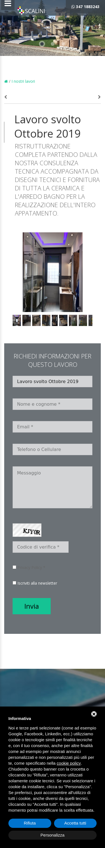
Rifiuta (30, 823)
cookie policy (69, 763)
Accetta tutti (75, 823)
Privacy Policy (29, 567)
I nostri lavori (23, 81)
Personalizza (53, 835)
